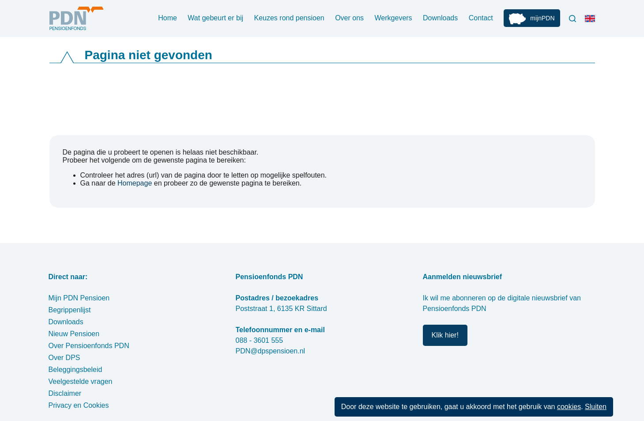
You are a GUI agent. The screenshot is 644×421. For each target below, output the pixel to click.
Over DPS (64, 357)
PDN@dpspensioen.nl (270, 351)
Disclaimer (65, 393)
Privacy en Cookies (79, 405)
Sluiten (595, 406)
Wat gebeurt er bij (215, 18)
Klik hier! (445, 335)
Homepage (134, 183)
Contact (481, 18)
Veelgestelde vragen (81, 381)
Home (167, 18)
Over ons (349, 18)
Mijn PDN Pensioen (79, 298)
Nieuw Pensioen (74, 334)
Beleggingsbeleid (75, 369)
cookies (569, 406)
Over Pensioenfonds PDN (89, 345)
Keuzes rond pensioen (289, 18)
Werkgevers (393, 18)
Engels (592, 22)
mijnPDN (542, 18)
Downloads (440, 18)
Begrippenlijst (70, 310)
